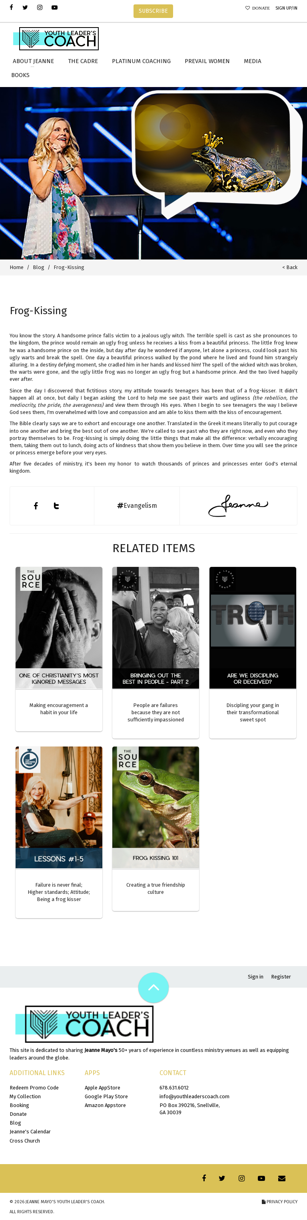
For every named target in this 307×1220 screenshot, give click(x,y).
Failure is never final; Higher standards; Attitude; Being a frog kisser (59, 892)
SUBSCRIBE (153, 11)
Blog (38, 267)
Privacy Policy (279, 1201)
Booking (19, 1105)
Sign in (255, 977)
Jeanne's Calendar (30, 1132)
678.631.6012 (174, 1088)
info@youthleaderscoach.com (194, 1096)
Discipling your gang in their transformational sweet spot (252, 712)
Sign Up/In (286, 8)
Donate (260, 8)
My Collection (25, 1096)
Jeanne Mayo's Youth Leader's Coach (65, 1201)
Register (281, 977)
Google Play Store (106, 1096)
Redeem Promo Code (34, 1088)
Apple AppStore (102, 1088)
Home (17, 267)
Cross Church (25, 1141)
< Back (289, 267)
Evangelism (137, 505)
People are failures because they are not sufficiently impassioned (156, 712)
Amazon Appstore (105, 1105)
